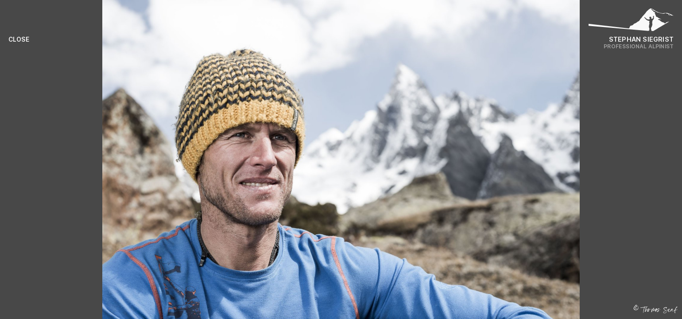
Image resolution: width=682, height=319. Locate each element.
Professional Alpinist (639, 46)
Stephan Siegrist (641, 39)
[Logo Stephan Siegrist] (631, 22)
